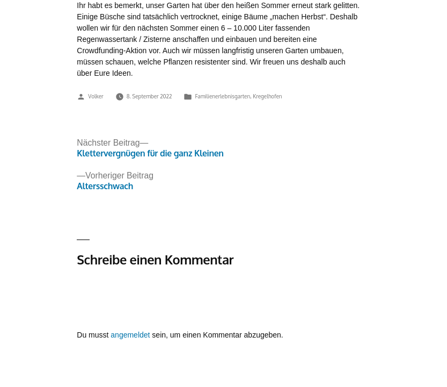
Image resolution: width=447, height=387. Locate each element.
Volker (95, 96)
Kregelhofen (267, 96)
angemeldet (130, 335)
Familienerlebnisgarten (222, 96)
